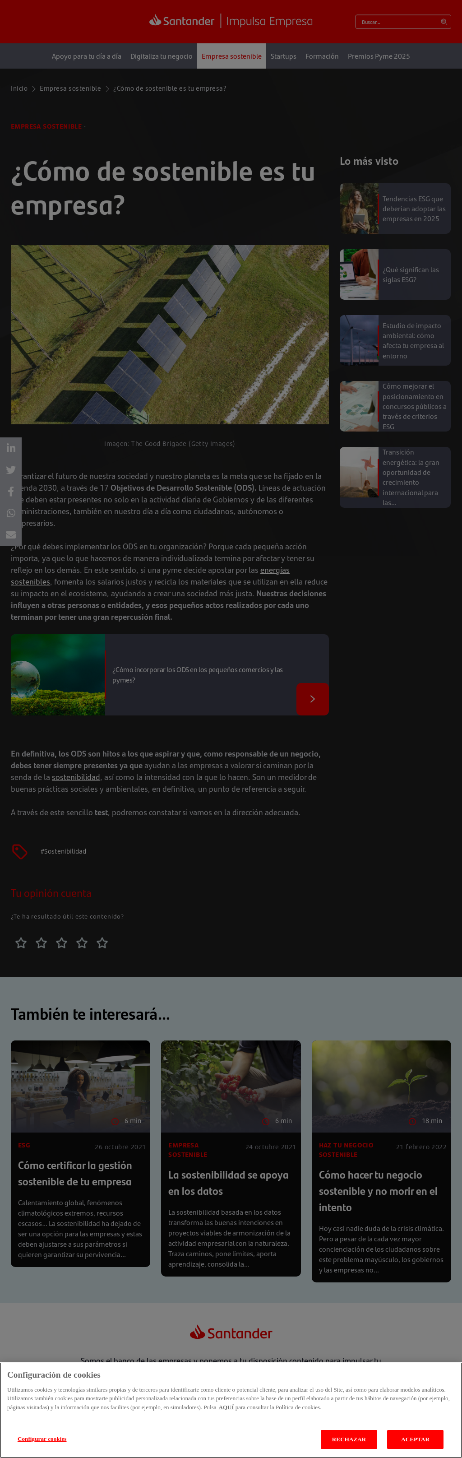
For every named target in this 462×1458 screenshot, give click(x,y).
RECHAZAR (349, 1439)
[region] (231, 1410)
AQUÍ (226, 1407)
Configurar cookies (42, 1438)
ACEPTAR (415, 1439)
